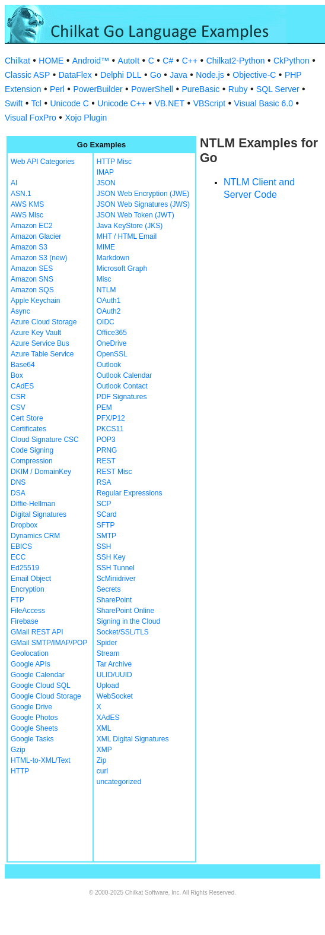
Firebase (25, 621)
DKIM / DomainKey (41, 472)
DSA (18, 493)
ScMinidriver (116, 578)
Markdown (113, 258)
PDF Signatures (122, 397)
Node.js (210, 75)
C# (167, 60)
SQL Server (277, 89)
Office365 (112, 332)
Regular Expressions (129, 493)
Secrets (109, 589)
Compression (32, 461)
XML (104, 728)
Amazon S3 (29, 247)
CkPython (291, 60)
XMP (104, 750)
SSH (104, 546)
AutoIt (129, 60)
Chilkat (17, 60)
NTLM (106, 290)
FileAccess (28, 611)
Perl (57, 89)
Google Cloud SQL (41, 685)
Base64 (23, 365)
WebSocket (115, 696)
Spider (107, 643)
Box (17, 375)
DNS (18, 482)
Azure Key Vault (36, 332)
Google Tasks (32, 739)
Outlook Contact (122, 386)
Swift (14, 103)
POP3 (106, 439)
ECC (18, 557)
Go (155, 75)
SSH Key (111, 557)
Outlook (109, 365)
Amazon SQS (32, 290)
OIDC (105, 322)
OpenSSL (112, 354)
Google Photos (34, 717)
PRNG (107, 450)
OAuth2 (109, 311)
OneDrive (112, 343)
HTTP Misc (114, 161)
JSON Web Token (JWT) (135, 215)
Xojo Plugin (86, 117)
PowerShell (152, 89)
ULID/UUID (114, 675)
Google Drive (31, 707)
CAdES (22, 386)
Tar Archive (114, 664)
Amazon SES (32, 268)
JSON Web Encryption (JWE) (143, 193)
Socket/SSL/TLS (123, 632)
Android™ (90, 60)
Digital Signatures (38, 514)
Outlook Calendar (124, 375)
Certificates (28, 429)
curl (102, 771)
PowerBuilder (97, 89)
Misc (104, 279)
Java (178, 75)
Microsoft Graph (122, 268)
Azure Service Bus (40, 343)
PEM (104, 407)
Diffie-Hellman (33, 504)
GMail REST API (37, 632)
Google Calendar (38, 675)
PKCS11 (110, 429)
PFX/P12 (111, 418)
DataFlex (75, 75)
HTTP (20, 771)
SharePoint (114, 600)
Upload (108, 685)
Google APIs (30, 664)
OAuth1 (109, 300)
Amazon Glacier (36, 236)
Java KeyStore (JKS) (129, 226)
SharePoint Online (125, 611)
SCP (104, 504)
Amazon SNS (32, 279)
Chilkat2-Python (235, 60)
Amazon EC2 (32, 226)
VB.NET (170, 103)
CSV (18, 407)
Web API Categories (43, 161)
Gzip (18, 750)
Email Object (31, 578)
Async (20, 311)
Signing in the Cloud (128, 621)
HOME (51, 60)
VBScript (209, 103)
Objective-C (254, 75)
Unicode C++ (121, 103)
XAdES (108, 717)
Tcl (36, 103)
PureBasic (200, 89)
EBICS (21, 546)
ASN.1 (21, 193)
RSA (104, 482)
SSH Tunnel (116, 568)
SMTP (106, 536)
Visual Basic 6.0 (263, 103)
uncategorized (119, 782)
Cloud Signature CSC (45, 439)
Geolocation (30, 653)
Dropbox (24, 525)
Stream (108, 653)
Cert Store (27, 418)
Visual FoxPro (30, 117)
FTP (17, 600)
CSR (18, 397)
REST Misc (114, 472)
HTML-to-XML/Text (41, 760)
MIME (106, 247)
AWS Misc (27, 215)
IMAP (105, 172)
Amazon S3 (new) (39, 258)
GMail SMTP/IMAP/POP (49, 643)
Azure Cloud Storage (44, 322)
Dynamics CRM (35, 536)
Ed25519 (25, 568)
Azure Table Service (42, 354)
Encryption (27, 589)
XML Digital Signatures (133, 739)
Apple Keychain (35, 300)
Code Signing (32, 450)
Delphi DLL (120, 75)
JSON (106, 183)
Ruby (238, 89)
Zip (102, 760)
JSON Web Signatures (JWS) (143, 204)
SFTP (106, 525)
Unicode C (69, 103)
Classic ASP (27, 75)
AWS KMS (27, 204)
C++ (189, 60)
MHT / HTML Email (127, 236)
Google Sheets (34, 728)
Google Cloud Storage (46, 696)
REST (106, 461)
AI (14, 183)
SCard (107, 514)
